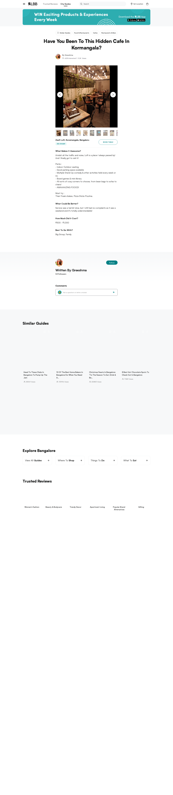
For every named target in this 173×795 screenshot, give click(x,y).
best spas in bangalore (101, 669)
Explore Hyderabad (31, 711)
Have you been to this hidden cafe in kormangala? (86, 752)
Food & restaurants (44, 752)
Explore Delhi (28, 730)
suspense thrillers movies (33, 742)
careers (26, 774)
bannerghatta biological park (34, 659)
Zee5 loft (62, 752)
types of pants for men (59, 745)
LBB (24, 752)
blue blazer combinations (81, 742)
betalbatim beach (62, 696)
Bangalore (31, 752)
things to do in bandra (71, 678)
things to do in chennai (32, 687)
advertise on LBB (29, 781)
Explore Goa (28, 693)
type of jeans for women (119, 742)
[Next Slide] (113, 94)
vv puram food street (134, 664)
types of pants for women (121, 745)
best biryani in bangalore (43, 669)
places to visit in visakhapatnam (58, 715)
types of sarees (100, 742)
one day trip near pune (47, 706)
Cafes (55, 752)
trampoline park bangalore (74, 666)
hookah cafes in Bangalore (51, 666)
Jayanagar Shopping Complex (45, 664)
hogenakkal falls (103, 661)
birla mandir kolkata (30, 724)
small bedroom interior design (57, 742)
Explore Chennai (30, 684)
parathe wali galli (29, 733)
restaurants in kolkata (68, 724)
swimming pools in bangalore (83, 661)
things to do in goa (30, 696)
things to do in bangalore (113, 664)
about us (26, 770)
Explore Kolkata (29, 721)
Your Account (70, 770)
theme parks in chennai (74, 687)
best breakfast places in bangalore (126, 669)
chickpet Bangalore (92, 664)
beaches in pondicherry (53, 687)
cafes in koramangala (81, 669)
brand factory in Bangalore (98, 666)
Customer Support (49, 778)
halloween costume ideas (81, 745)
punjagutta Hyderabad (82, 715)
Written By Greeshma (71, 270)
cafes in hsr (38, 661)
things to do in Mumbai (32, 678)
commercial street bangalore (70, 664)
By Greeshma (67, 55)
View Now (38, 550)
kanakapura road (93, 659)
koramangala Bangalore (121, 661)
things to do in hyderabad (33, 715)
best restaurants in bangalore (123, 666)
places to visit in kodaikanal (59, 659)
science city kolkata (49, 724)
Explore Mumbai (30, 674)
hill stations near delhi (48, 733)
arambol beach (47, 696)
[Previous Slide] (59, 94)
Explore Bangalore (31, 656)
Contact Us (27, 778)
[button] (137, 4)
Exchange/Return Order (50, 770)
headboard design (101, 745)
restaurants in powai (51, 678)
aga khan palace (29, 706)
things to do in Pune (67, 706)
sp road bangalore (63, 669)
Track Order (46, 774)
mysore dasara (78, 659)
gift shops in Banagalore (113, 659)
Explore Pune (28, 702)
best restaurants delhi (68, 733)
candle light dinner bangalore (57, 661)
